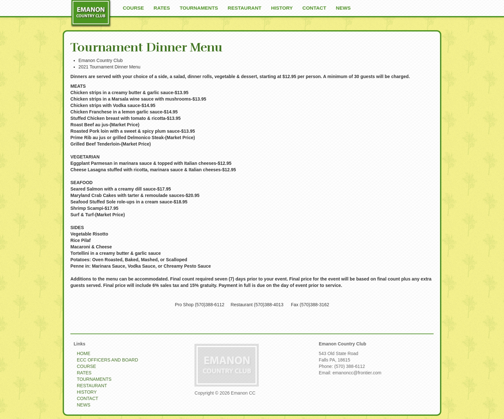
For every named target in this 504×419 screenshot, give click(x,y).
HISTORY (282, 8)
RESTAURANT (244, 8)
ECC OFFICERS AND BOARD (107, 359)
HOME (83, 353)
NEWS (343, 8)
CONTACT (314, 8)
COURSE (133, 8)
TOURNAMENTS (199, 8)
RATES (162, 8)
